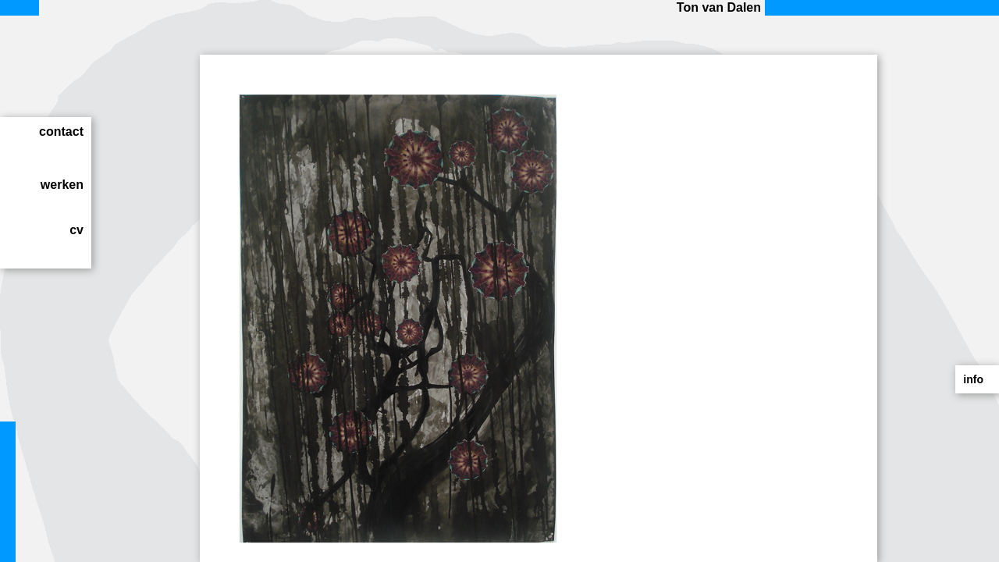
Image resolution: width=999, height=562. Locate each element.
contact (61, 131)
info (973, 379)
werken (62, 184)
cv (76, 230)
